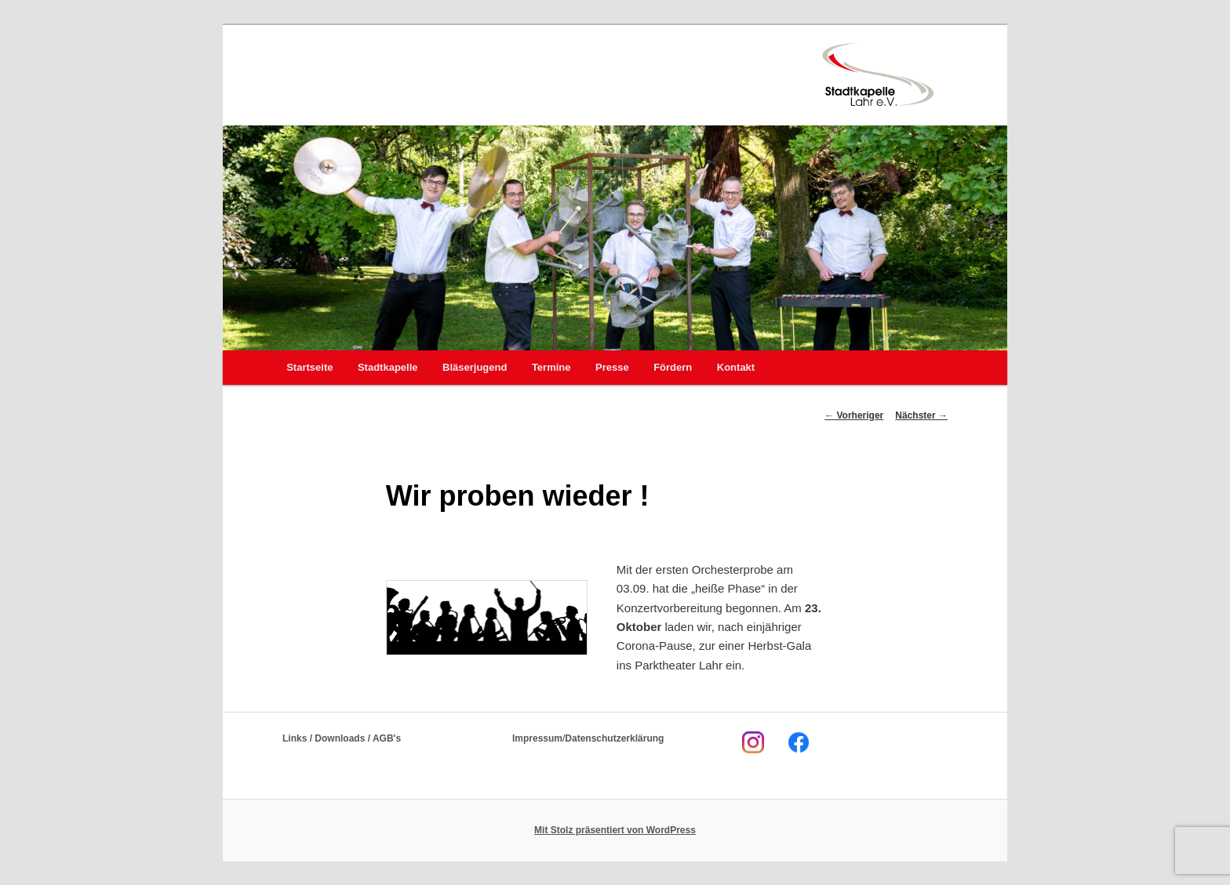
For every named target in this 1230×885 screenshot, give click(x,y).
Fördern (672, 367)
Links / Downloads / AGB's (341, 738)
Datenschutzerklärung (614, 738)
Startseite (309, 367)
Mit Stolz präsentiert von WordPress (615, 830)
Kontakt (736, 367)
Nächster (921, 415)
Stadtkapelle (388, 367)
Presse (612, 367)
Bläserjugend (474, 367)
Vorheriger (853, 415)
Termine (551, 367)
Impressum (537, 738)
